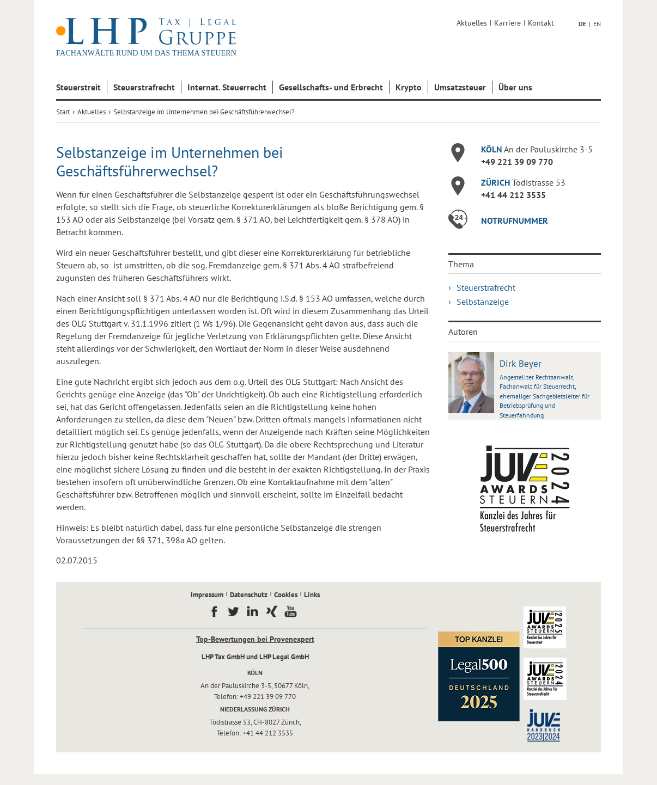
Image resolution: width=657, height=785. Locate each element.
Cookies (285, 594)
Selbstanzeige (483, 301)
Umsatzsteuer (460, 87)
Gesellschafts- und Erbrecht (331, 87)
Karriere (507, 23)
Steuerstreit (78, 87)
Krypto (409, 87)
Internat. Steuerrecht (226, 87)
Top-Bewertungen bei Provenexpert (255, 639)
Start (63, 111)
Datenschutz (248, 594)
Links (312, 594)
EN (597, 24)
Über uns (515, 87)
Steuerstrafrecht (144, 87)
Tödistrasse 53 (523, 182)
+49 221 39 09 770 (517, 161)
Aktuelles (472, 23)
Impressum (207, 594)
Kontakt (541, 23)
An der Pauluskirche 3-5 (537, 149)
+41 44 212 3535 (513, 194)
